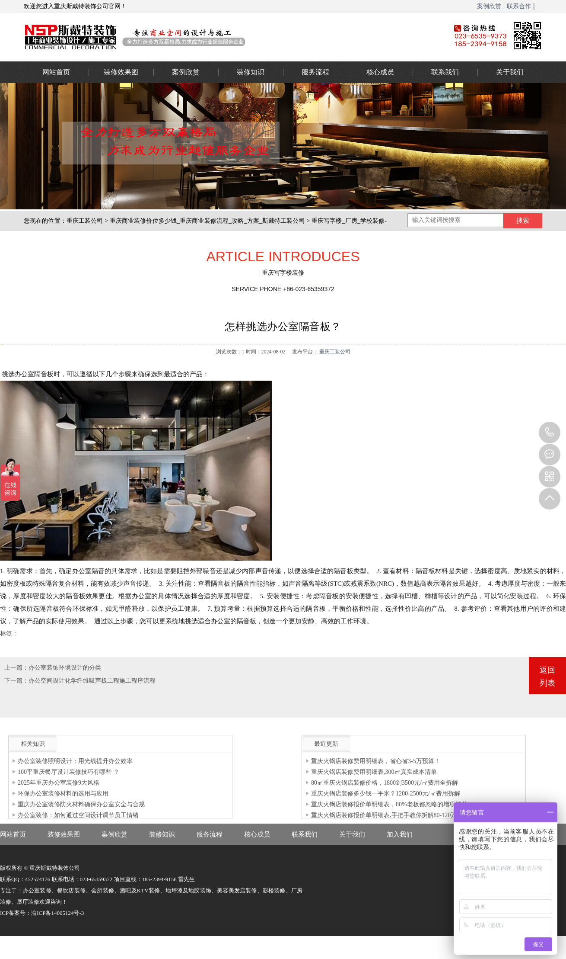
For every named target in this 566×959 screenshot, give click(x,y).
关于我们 (510, 72)
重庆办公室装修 (225, 37)
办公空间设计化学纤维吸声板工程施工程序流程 (92, 680)
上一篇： (16, 667)
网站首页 (56, 72)
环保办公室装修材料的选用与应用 (63, 793)
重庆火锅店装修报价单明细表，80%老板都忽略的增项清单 (389, 804)
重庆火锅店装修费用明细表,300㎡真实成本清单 (374, 772)
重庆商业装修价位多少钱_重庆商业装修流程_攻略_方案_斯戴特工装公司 (207, 221)
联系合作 (519, 6)
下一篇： (16, 680)
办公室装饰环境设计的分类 (65, 667)
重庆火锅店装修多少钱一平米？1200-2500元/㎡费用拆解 (385, 793)
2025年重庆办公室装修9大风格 (58, 782)
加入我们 (400, 834)
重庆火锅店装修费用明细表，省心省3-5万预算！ (375, 761)
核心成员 (380, 72)
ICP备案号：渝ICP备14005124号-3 (42, 913)
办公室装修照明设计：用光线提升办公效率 (75, 761)
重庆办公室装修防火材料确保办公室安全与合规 (81, 804)
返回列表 (547, 676)
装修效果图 (121, 72)
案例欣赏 (489, 6)
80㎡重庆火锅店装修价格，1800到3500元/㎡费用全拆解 (384, 782)
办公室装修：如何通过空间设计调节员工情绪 (78, 815)
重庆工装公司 (85, 221)
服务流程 (315, 72)
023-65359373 (549, 432)
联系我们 (445, 72)
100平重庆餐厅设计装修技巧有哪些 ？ (68, 772)
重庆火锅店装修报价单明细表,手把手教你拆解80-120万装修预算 (396, 815)
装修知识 (250, 72)
